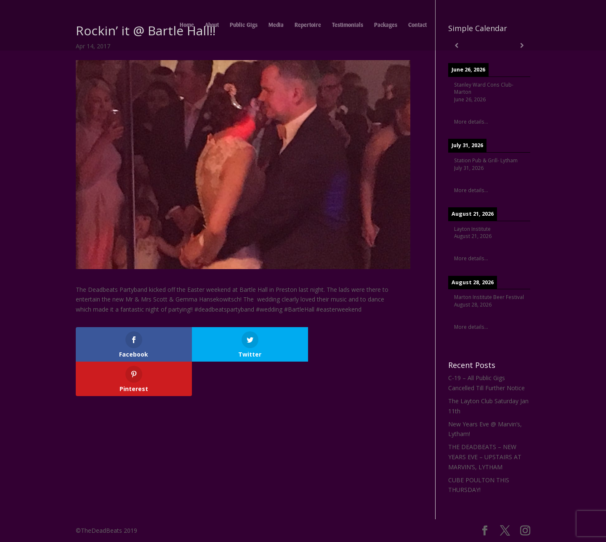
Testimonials (347, 25)
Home (187, 25)
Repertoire (308, 25)
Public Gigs (244, 25)
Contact (417, 25)
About (212, 25)
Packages (385, 25)
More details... (471, 121)
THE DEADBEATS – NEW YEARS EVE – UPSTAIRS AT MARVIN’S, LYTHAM (484, 457)
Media (276, 25)
